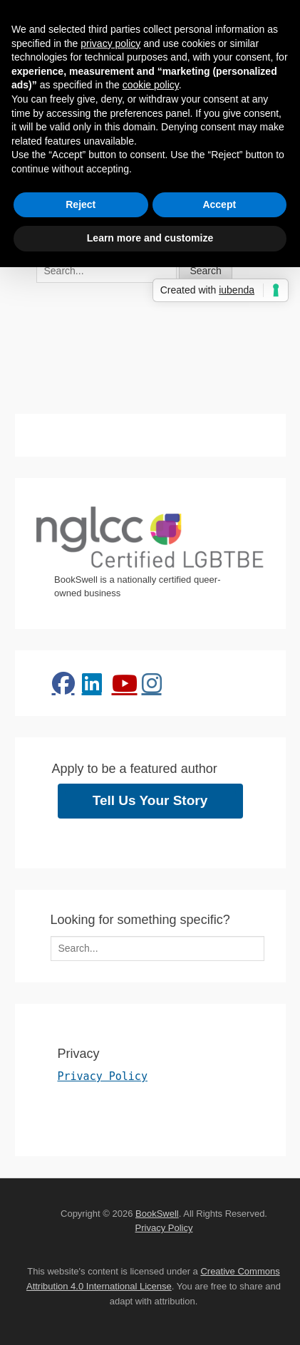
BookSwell (157, 1213)
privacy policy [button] (110, 43)
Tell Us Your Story (150, 800)
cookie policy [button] (151, 84)
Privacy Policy (103, 1076)
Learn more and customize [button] (150, 238)
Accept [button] (219, 204)
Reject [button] (80, 204)
